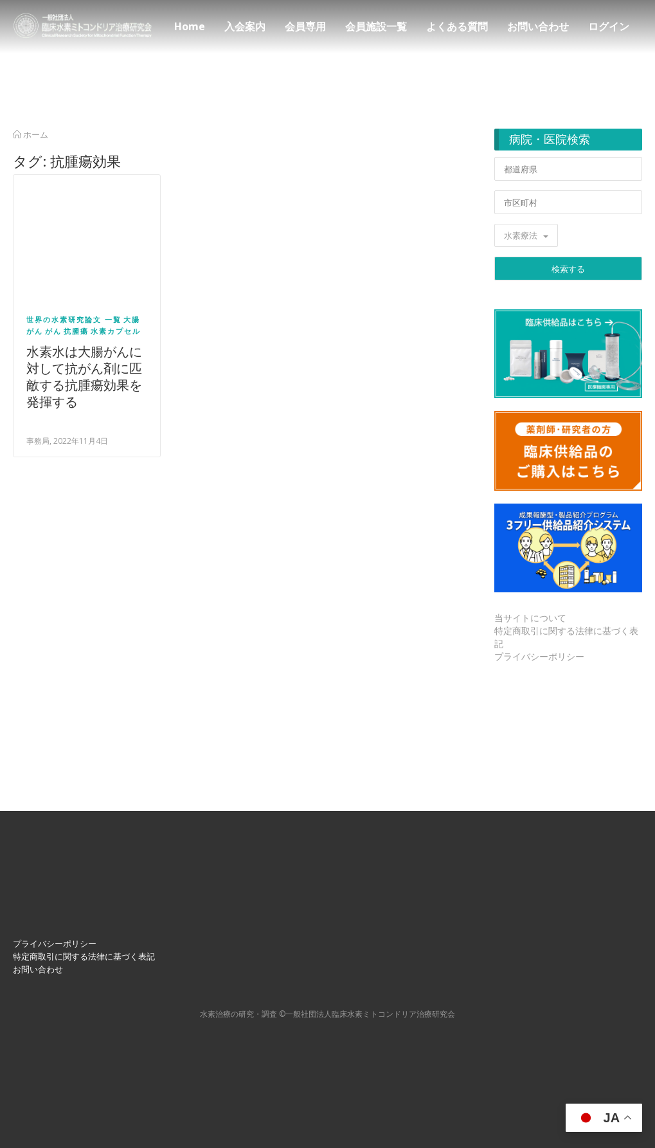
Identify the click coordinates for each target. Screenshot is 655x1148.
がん (53, 331)
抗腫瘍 (76, 331)
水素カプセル (116, 331)
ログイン (608, 26)
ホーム (30, 134)
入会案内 (244, 26)
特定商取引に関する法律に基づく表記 (84, 956)
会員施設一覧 (376, 26)
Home (189, 26)
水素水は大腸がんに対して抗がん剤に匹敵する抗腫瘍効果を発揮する (84, 376)
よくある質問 (457, 26)
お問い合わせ (538, 26)
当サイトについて (530, 618)
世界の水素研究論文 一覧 (73, 319)
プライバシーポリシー (539, 656)
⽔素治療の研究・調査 (238, 1013)
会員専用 (305, 26)
